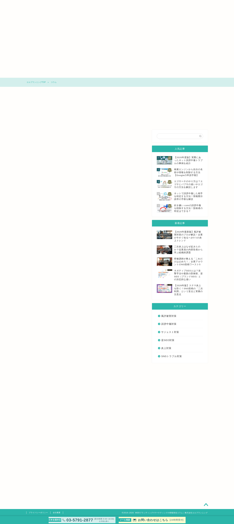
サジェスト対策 (112, 73)
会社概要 (57, 512)
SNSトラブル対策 (186, 73)
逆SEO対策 (137, 73)
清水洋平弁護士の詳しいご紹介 (85, 499)
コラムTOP (39, 73)
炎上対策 (161, 73)
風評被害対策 (64, 73)
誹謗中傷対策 (88, 73)
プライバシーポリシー (38, 512)
